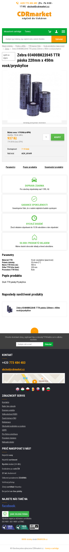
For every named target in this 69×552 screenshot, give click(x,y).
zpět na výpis (6, 56)
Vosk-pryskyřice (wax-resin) (54, 46)
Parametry (10, 167)
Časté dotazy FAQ (9, 418)
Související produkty (54, 167)
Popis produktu (30, 167)
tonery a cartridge (52, 548)
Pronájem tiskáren (9, 438)
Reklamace (6, 422)
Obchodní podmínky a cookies (14, 426)
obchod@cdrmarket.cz (38, 6)
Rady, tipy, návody (9, 406)
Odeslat (48, 344)
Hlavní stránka (7, 46)
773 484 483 (13, 363)
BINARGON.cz (42, 539)
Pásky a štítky (20, 46)
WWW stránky (27, 539)
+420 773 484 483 (26, 3)
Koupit (57, 137)
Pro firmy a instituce (10, 434)
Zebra (7, 49)
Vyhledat (59, 39)
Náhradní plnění (8, 442)
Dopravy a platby (8, 410)
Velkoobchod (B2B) (9, 414)
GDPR (4, 430)
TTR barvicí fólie (34, 46)
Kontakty (5, 402)
